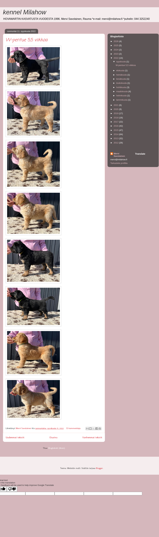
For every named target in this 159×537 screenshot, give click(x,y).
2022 (116, 58)
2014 (116, 134)
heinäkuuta (121, 75)
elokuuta (120, 70)
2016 (116, 126)
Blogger (99, 468)
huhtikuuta (121, 87)
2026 (116, 41)
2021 (116, 105)
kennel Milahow (24, 12)
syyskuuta (121, 61)
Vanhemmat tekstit (92, 437)
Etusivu (53, 437)
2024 (116, 49)
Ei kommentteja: (73, 428)
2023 (116, 54)
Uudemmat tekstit (15, 437)
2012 (116, 142)
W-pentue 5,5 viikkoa (26, 40)
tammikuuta (122, 100)
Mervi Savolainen (119, 154)
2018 (116, 117)
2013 (116, 138)
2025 (116, 45)
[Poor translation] (12, 489)
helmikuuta (121, 95)
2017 (116, 122)
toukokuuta (121, 83)
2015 (116, 130)
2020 (116, 109)
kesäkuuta (121, 79)
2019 (116, 113)
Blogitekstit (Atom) (56, 448)
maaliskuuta (122, 91)
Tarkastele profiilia (118, 163)
